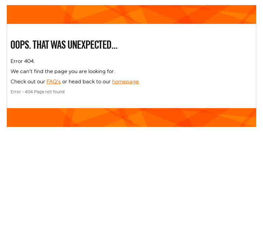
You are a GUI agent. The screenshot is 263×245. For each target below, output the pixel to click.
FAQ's (54, 81)
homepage (125, 81)
